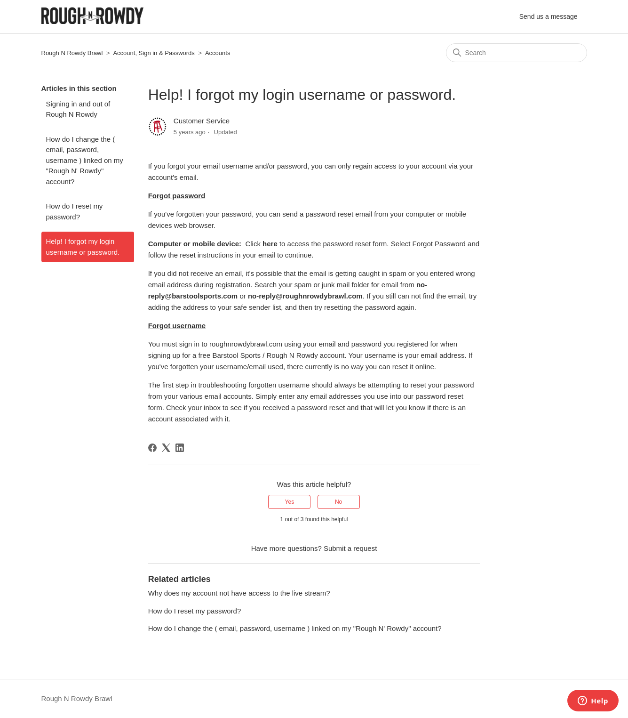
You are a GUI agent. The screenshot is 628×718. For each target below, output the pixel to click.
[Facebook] (152, 448)
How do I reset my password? (74, 211)
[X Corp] (166, 448)
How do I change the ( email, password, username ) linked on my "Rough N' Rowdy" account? (84, 160)
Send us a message (548, 16)
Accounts (217, 52)
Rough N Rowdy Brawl (72, 52)
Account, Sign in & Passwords (153, 52)
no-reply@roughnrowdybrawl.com (305, 296)
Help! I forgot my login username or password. (83, 246)
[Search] (516, 52)
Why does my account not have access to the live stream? (239, 593)
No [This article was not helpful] (338, 502)
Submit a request (350, 548)
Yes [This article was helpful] (289, 502)
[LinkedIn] (179, 448)
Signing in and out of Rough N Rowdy (78, 109)
